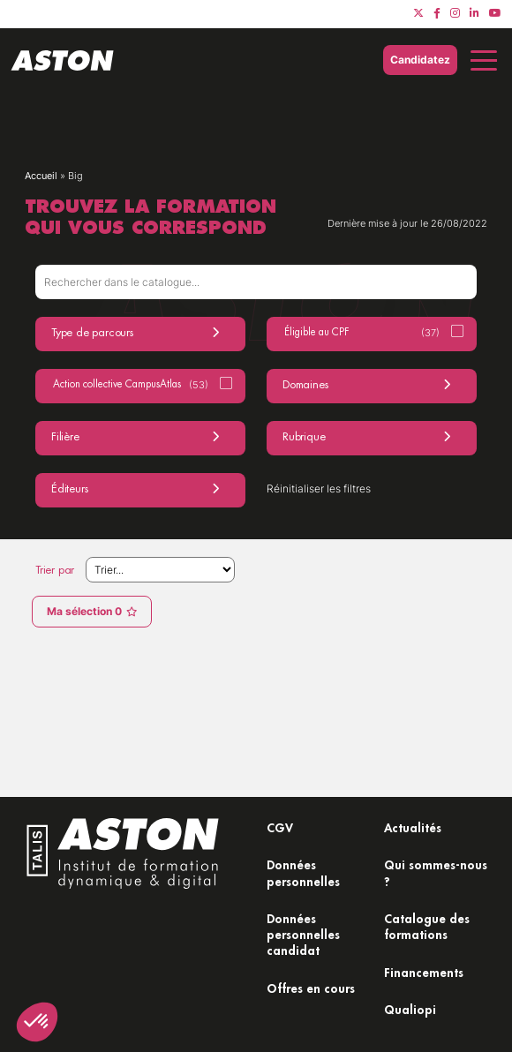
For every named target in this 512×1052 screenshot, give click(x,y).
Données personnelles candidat (303, 934)
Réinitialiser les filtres (319, 488)
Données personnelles (303, 872)
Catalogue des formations (427, 926)
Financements (423, 972)
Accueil (41, 175)
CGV (280, 827)
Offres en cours (311, 988)
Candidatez (420, 59)
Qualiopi (410, 1009)
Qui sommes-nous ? (435, 872)
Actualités (412, 827)
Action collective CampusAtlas (130, 385)
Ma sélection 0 (92, 611)
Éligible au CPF (362, 333)
